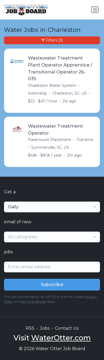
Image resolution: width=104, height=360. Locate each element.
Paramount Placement (49, 139)
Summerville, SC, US (50, 147)
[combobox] (52, 207)
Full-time (85, 139)
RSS (30, 328)
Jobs (44, 328)
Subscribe (52, 284)
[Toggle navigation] (95, 10)
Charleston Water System (52, 85)
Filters (52, 40)
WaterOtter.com (61, 337)
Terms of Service (33, 301)
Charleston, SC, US (69, 93)
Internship (37, 93)
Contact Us (66, 328)
